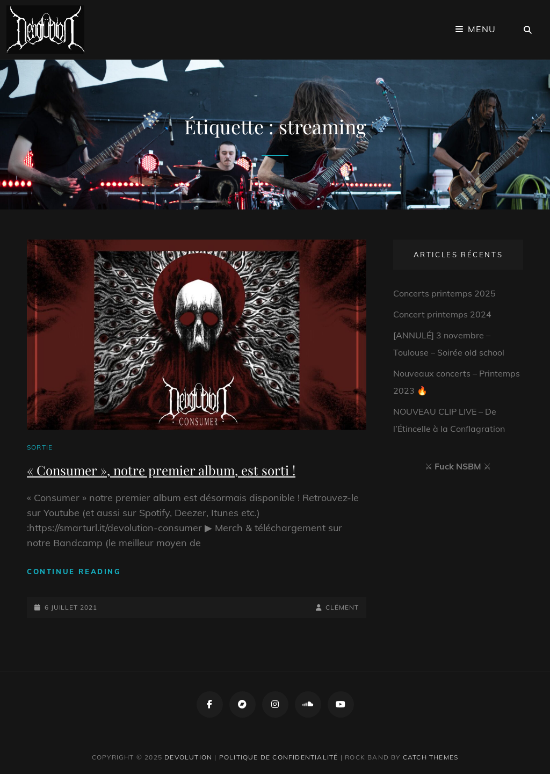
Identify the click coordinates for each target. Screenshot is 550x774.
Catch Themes (430, 757)
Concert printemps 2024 (442, 314)
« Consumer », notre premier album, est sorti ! (161, 470)
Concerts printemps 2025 (444, 293)
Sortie (40, 447)
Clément (341, 607)
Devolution (188, 757)
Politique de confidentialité (278, 757)
